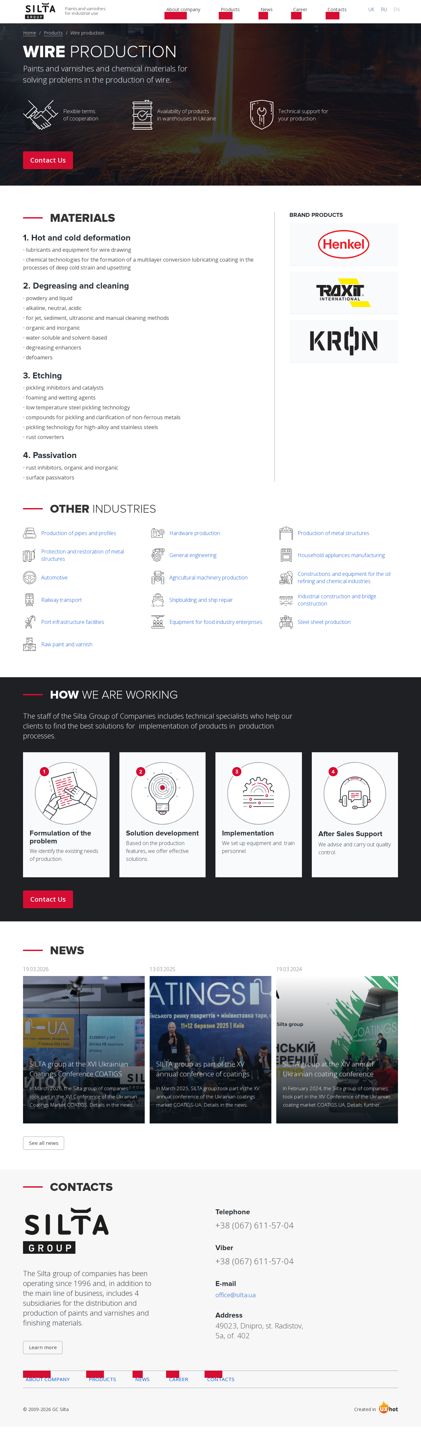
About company (46, 1391)
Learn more (44, 1357)
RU (389, 11)
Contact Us (48, 160)
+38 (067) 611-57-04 (262, 1233)
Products (53, 33)
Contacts (211, 1391)
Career (171, 1391)
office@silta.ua (238, 1302)
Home (29, 33)
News (137, 1391)
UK (381, 11)
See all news (45, 1150)
